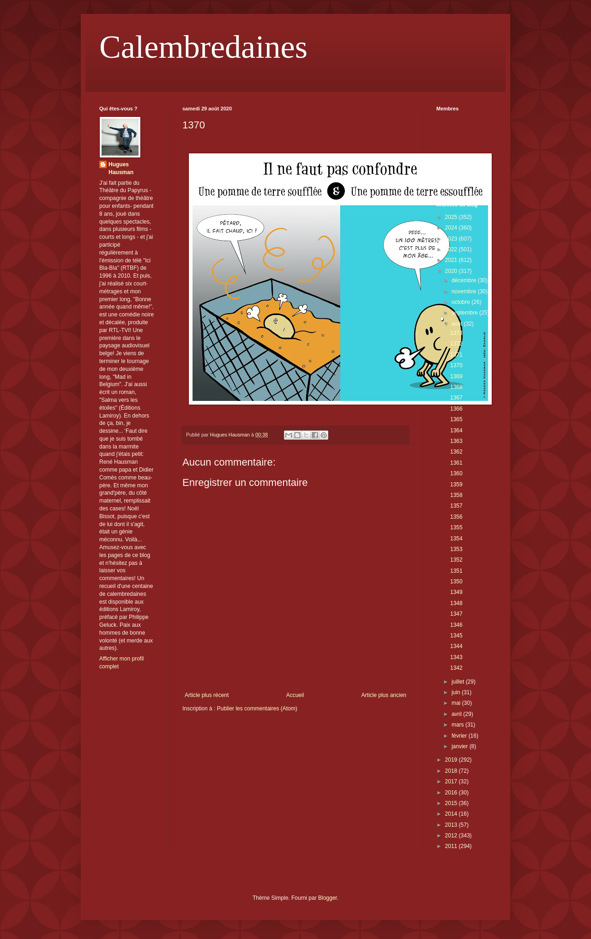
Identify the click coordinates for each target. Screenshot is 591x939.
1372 (456, 343)
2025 (452, 217)
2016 (452, 792)
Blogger (327, 898)
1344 (456, 646)
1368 (456, 387)
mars (458, 724)
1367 (456, 397)
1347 (456, 614)
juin (457, 692)
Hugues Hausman (121, 168)
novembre (465, 291)
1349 (456, 592)
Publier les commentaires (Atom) (257, 708)
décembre (465, 280)
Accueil (295, 695)
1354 (456, 538)
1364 (456, 430)
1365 (456, 419)
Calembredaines (203, 47)
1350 (456, 581)
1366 (456, 409)
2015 (452, 803)
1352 (456, 560)
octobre (461, 302)
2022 (452, 249)
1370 (456, 365)
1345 (456, 635)
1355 (456, 527)
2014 (452, 814)
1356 (456, 517)
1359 (456, 484)
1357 (456, 506)
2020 (452, 271)
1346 (456, 625)
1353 (456, 549)
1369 (456, 376)
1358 (456, 495)
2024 (452, 227)
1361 (456, 463)
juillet (459, 682)
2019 (452, 760)
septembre (465, 312)
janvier (461, 746)
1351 (456, 571)
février (460, 736)
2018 (452, 771)
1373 (456, 333)
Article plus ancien (384, 695)
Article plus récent (207, 695)
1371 (456, 354)
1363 (456, 441)
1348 (456, 603)
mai (457, 703)
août (458, 324)
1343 (456, 657)
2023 (452, 239)
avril (457, 714)
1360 (456, 473)
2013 (452, 825)
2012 (452, 835)
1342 (456, 668)
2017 (452, 781)
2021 (452, 260)
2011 (452, 846)
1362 (456, 451)
